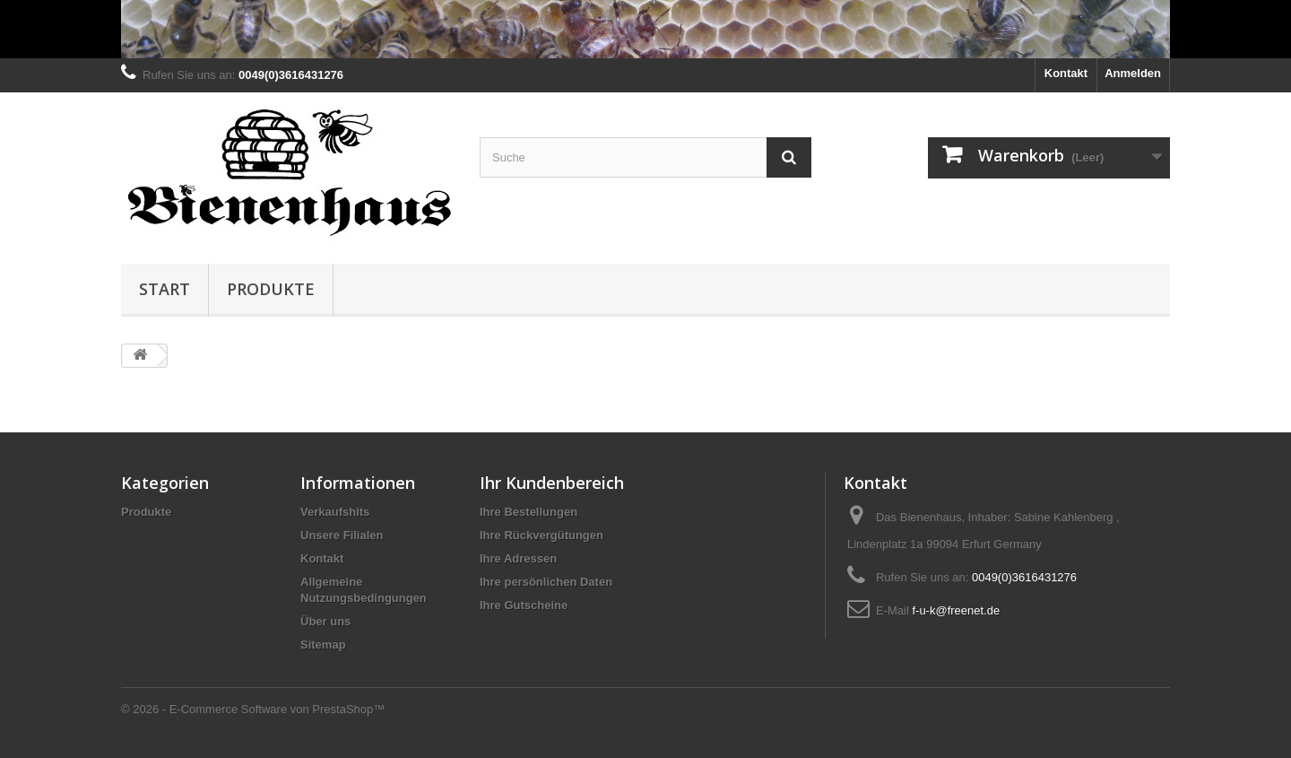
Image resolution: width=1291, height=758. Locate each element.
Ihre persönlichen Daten (546, 581)
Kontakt (1065, 73)
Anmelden (1133, 73)
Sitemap (323, 644)
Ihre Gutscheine (524, 605)
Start (164, 289)
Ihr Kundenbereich (552, 482)
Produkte (271, 289)
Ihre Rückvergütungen (541, 535)
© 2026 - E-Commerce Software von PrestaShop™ (253, 709)
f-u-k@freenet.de (956, 610)
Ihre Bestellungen (528, 511)
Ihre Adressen (518, 558)
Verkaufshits (334, 511)
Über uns (325, 621)
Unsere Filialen (341, 535)
